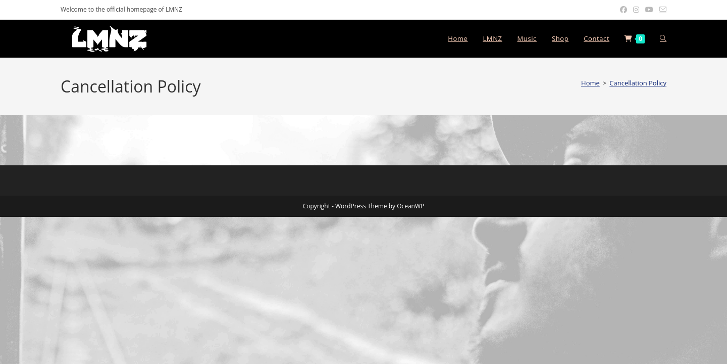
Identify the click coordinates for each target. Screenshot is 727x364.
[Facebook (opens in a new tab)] (623, 10)
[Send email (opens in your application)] (661, 10)
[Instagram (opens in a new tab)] (636, 10)
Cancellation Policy (637, 82)
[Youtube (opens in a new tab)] (649, 10)
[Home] (590, 82)
